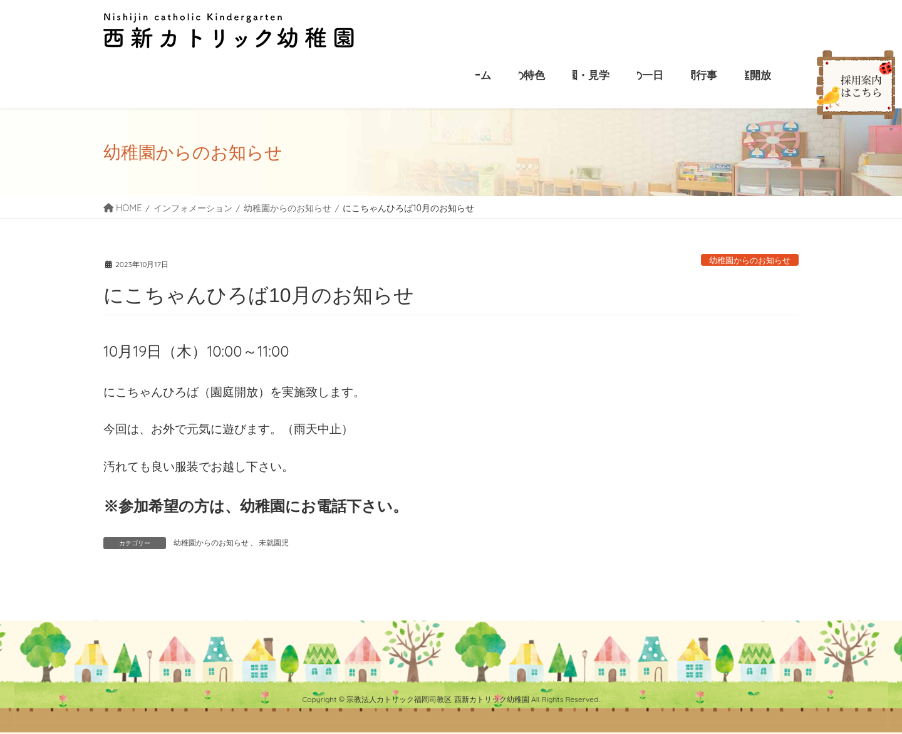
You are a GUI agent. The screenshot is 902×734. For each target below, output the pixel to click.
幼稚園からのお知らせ (750, 260)
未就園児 (274, 542)
